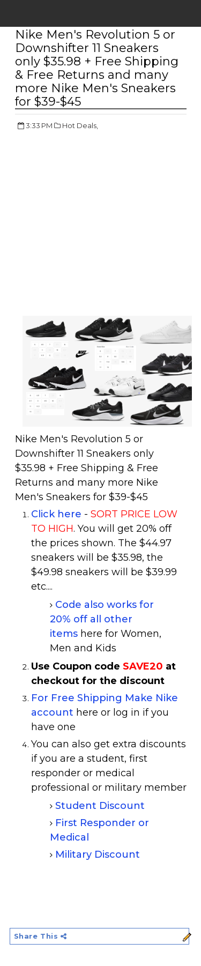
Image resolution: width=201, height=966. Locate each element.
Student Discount (100, 806)
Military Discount (97, 854)
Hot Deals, (80, 125)
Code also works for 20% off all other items (102, 619)
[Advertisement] (105, 217)
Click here (56, 514)
